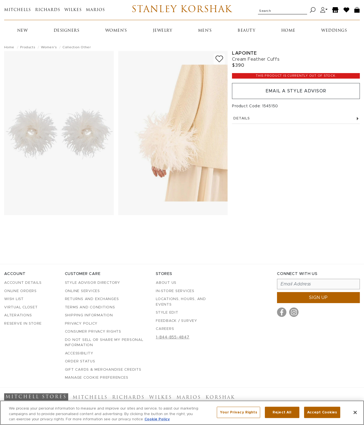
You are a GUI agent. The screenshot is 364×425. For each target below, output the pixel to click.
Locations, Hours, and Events (181, 301)
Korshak (220, 397)
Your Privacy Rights (238, 412)
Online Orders (20, 291)
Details (295, 118)
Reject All (282, 412)
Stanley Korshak (181, 10)
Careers (165, 329)
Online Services (82, 291)
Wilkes (73, 10)
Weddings (334, 31)
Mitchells (17, 10)
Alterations (18, 315)
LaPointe (244, 53)
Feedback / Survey (176, 321)
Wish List (14, 299)
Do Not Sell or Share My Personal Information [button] (104, 342)
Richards (47, 10)
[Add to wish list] (219, 59)
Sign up (318, 297)
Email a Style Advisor (296, 91)
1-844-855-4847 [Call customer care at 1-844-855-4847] (172, 337)
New (22, 31)
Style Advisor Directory (92, 283)
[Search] (313, 10)
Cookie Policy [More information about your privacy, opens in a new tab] (157, 419)
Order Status (80, 361)
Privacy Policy (81, 323)
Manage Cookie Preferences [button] (96, 377)
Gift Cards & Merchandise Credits (103, 369)
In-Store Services (175, 291)
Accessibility (79, 353)
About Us (166, 283)
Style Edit (167, 312)
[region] (182, 412)
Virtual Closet (21, 307)
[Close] (355, 412)
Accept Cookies (322, 412)
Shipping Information (89, 315)
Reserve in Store (23, 323)
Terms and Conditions (90, 307)
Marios (95, 10)
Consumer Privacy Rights (93, 331)
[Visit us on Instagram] (294, 312)
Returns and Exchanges (92, 299)
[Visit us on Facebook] (281, 312)
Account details (22, 283)
